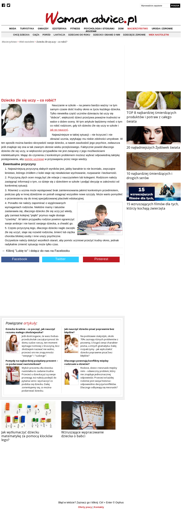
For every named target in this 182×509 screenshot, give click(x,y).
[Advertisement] (62, 72)
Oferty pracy (85, 507)
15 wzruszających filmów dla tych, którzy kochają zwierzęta (154, 203)
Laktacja (59, 35)
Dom (121, 28)
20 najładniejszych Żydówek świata (154, 145)
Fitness (75, 28)
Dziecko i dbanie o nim (106, 35)
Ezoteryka (59, 28)
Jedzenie (91, 31)
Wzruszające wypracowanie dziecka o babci (82, 434)
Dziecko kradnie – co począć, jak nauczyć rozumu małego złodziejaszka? (30, 330)
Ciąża (36, 35)
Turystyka (27, 28)
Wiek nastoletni (159, 35)
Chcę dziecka (21, 35)
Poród (46, 35)
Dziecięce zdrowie (134, 35)
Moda (12, 28)
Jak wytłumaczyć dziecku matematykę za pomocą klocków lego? (26, 436)
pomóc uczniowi (34, 159)
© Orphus (118, 502)
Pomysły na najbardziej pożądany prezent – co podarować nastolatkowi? (32, 362)
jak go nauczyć (59, 129)
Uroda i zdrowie (162, 28)
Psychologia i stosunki (99, 28)
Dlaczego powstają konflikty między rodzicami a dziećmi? (86, 362)
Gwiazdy (43, 28)
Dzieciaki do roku (79, 35)
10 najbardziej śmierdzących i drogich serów (154, 173)
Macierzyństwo (137, 28)
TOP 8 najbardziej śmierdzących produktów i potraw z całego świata (154, 114)
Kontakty (99, 507)
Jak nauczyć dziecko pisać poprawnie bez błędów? (89, 330)
